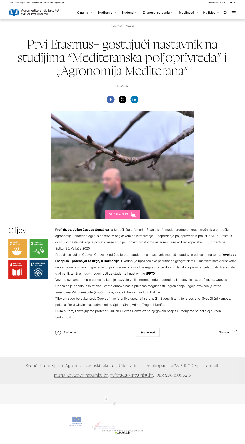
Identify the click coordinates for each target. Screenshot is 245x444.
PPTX (151, 273)
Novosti (130, 26)
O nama (82, 12)
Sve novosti (148, 332)
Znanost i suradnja (156, 12)
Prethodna (70, 332)
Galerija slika (118, 214)
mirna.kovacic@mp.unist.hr (81, 375)
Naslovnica (116, 26)
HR (231, 2)
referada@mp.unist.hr (131, 375)
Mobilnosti (186, 12)
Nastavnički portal (216, 2)
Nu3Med (209, 12)
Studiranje (104, 12)
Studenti (127, 12)
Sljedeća (224, 332)
